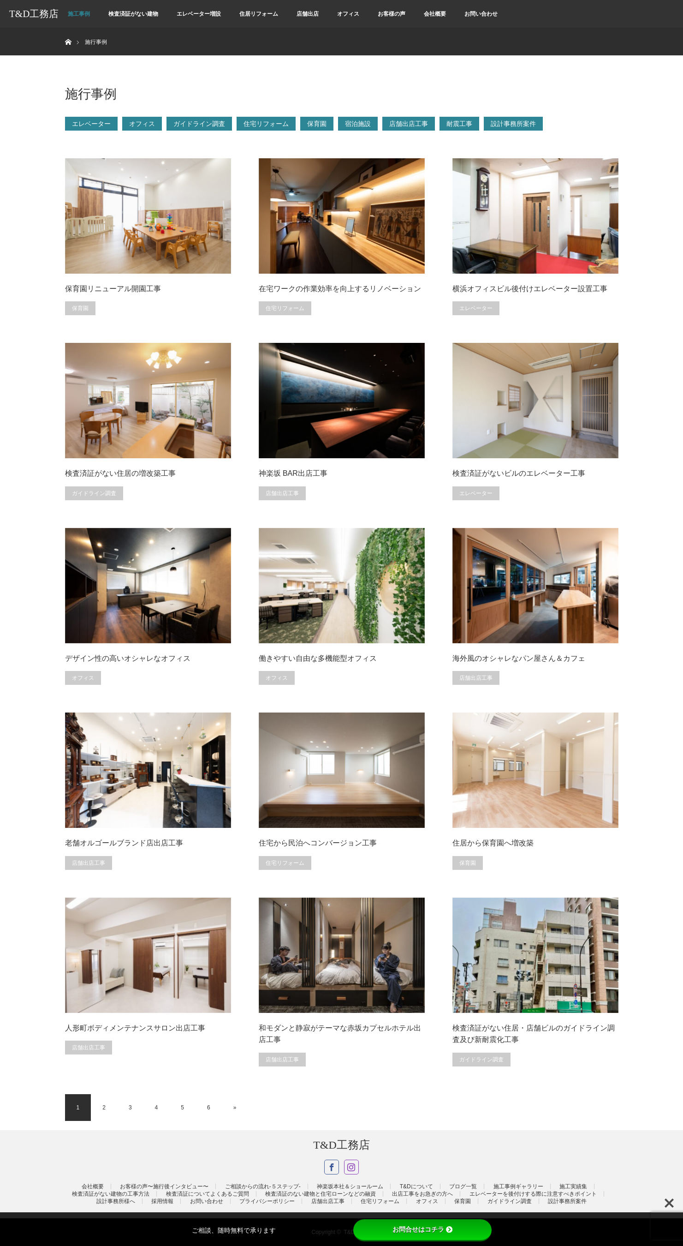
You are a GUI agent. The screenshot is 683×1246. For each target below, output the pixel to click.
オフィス (348, 14)
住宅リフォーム (266, 123)
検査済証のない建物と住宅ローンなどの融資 (320, 1194)
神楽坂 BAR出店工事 (293, 473)
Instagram (351, 1167)
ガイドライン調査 (199, 123)
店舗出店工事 (408, 123)
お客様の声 (391, 14)
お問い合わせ (481, 14)
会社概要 (435, 14)
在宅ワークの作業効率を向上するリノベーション (340, 289)
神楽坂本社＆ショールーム (350, 1186)
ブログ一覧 (463, 1186)
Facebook (332, 1167)
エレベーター (91, 123)
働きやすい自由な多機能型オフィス (318, 658)
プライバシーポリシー (267, 1201)
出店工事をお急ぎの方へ (422, 1194)
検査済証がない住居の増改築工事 (120, 473)
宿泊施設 (358, 123)
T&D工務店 (34, 13)
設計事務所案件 (513, 123)
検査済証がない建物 (133, 14)
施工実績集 (573, 1186)
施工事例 (79, 14)
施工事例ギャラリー (518, 1186)
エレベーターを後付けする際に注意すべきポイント (533, 1194)
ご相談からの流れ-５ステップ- (263, 1186)
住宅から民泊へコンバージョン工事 (318, 843)
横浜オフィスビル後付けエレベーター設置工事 (529, 289)
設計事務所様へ (115, 1201)
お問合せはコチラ (422, 1229)
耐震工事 (459, 123)
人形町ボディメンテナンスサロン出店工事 (135, 1028)
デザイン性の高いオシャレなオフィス (127, 658)
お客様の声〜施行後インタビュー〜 (164, 1186)
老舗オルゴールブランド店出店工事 (124, 843)
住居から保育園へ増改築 (493, 843)
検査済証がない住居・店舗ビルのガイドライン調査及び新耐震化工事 (533, 1034)
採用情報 (162, 1201)
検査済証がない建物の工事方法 (110, 1194)
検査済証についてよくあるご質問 (207, 1194)
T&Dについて (416, 1186)
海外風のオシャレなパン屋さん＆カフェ (518, 658)
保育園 (317, 123)
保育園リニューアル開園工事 (113, 289)
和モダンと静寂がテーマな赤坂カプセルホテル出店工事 (340, 1034)
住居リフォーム (258, 14)
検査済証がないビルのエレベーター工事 (518, 473)
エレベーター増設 (199, 14)
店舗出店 (308, 14)
